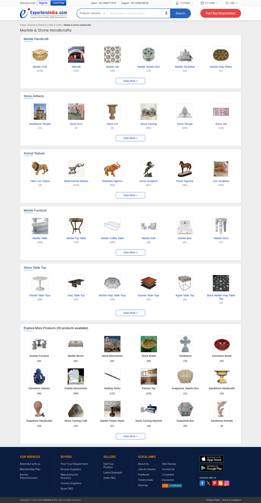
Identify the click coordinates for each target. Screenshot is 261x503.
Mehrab (76, 66)
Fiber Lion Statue (40, 181)
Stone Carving (148, 123)
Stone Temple (185, 123)
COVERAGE (171, 486)
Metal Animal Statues (76, 181)
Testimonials (145, 479)
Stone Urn (112, 123)
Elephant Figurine (112, 181)
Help (231, 2)
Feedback (143, 474)
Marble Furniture (35, 210)
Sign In (43, 2)
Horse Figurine (184, 181)
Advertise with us (30, 463)
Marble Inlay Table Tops (112, 295)
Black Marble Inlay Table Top (221, 297)
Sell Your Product (108, 465)
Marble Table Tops (40, 295)
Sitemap (143, 485)
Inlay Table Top (76, 295)
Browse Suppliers (71, 469)
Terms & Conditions (231, 500)
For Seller (209, 2)
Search (180, 13)
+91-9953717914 (104, 3)
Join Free (58, 2)
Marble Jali (112, 66)
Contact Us (168, 469)
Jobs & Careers (147, 469)
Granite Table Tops (148, 295)
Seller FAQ (109, 477)
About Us (143, 463)
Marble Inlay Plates (221, 66)
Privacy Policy (213, 500)
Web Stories (169, 463)
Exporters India (43, 13)
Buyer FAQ (67, 488)
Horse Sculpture (148, 181)
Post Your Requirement (74, 463)
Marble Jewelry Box (148, 66)
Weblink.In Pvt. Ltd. (52, 500)
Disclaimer (168, 479)
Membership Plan (30, 469)
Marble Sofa (148, 238)
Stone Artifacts (34, 96)
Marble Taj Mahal (185, 66)
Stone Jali (221, 123)
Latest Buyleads (112, 472)
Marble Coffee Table (112, 238)
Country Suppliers (71, 483)
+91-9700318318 (134, 3)
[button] (166, 13)
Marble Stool (221, 238)
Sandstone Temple (40, 123)
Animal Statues (34, 153)
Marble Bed (184, 238)
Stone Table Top (35, 267)
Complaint (168, 474)
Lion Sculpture (221, 181)
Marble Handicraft (36, 39)
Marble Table (40, 238)
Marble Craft (40, 66)
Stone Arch (76, 123)
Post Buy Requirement (221, 13)
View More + (130, 80)
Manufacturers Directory (69, 476)
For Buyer (184, 2)
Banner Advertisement (28, 476)
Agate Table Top (185, 295)
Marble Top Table (76, 238)
